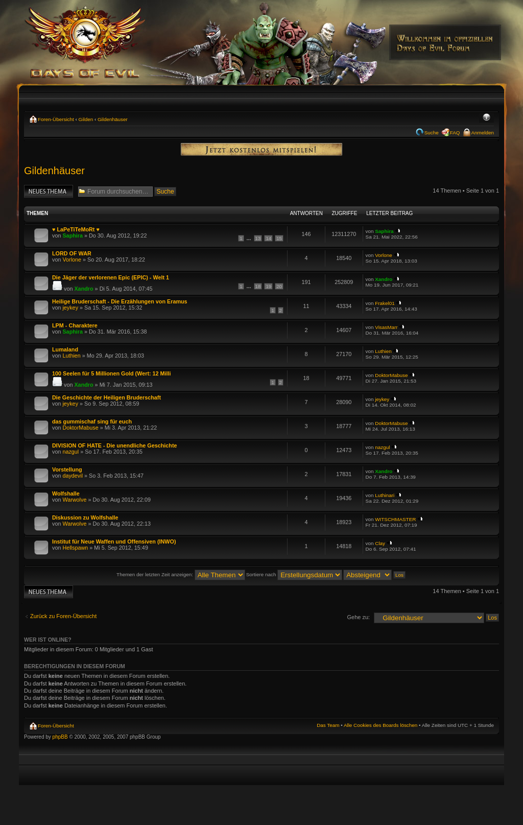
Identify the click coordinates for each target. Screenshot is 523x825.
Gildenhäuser (113, 119)
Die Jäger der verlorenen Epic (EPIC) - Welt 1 (110, 277)
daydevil (72, 476)
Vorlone (71, 259)
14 (268, 238)
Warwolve (74, 500)
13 (258, 238)
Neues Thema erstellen (48, 191)
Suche (431, 132)
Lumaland (65, 349)
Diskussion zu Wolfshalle (85, 517)
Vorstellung (67, 469)
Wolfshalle (66, 493)
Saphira (72, 235)
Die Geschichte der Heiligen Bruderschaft (106, 397)
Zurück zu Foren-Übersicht (63, 616)
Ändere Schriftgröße (486, 118)
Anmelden (482, 132)
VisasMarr (386, 327)
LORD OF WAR (71, 253)
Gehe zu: (358, 617)
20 (279, 286)
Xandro (83, 289)
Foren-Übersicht (56, 119)
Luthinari (384, 495)
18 (258, 286)
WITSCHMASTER (395, 519)
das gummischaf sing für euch (92, 421)
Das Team (328, 725)
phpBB (60, 737)
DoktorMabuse (391, 375)
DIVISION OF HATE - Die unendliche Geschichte (114, 445)
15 (279, 238)
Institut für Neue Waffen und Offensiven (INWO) (114, 541)
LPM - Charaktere (75, 325)
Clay (380, 543)
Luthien (71, 355)
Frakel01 (384, 303)
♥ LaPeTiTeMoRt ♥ (76, 229)
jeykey (70, 307)
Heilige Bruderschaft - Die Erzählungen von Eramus (119, 301)
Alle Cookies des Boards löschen (380, 725)
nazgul (70, 452)
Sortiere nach (294, 574)
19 (268, 286)
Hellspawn (75, 548)
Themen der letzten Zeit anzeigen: (180, 574)
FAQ (455, 132)
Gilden (86, 119)
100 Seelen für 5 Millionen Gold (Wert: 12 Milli (111, 373)
